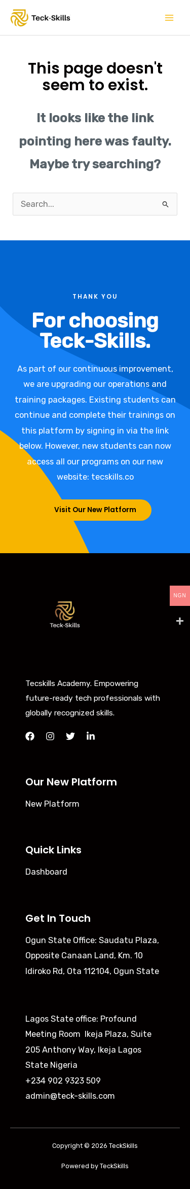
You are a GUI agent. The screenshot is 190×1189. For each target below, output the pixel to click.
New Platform (52, 804)
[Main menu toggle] (169, 17)
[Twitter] (70, 736)
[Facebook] (29, 736)
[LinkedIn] (90, 736)
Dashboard (46, 872)
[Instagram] (50, 736)
